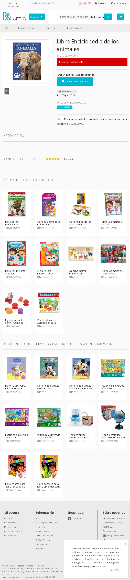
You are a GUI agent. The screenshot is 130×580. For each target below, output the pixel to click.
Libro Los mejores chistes (111, 223)
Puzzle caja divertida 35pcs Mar (16, 436)
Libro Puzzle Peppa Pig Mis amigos (16, 387)
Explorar (34, 16)
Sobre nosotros (43, 531)
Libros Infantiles (74, 27)
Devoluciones (42, 544)
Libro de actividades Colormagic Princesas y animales (48, 224)
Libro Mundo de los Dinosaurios (80, 223)
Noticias (39, 548)
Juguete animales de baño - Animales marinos (16, 322)
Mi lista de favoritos (13, 531)
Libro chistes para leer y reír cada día (15, 485)
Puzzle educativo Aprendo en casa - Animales (47, 322)
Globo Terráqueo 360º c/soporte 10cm (113, 436)
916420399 (111, 531)
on (47, 159)
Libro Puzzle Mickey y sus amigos (48, 387)
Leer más (115, 569)
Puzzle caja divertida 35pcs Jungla (48, 436)
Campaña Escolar (26, 27)
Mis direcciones (11, 527)
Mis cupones (10, 535)
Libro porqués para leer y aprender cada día (48, 486)
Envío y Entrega (43, 540)
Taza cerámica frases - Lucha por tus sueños (79, 437)
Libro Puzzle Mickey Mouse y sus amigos (80, 387)
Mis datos (8, 518)
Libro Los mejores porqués (15, 272)
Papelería (50, 27)
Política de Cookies (44, 535)
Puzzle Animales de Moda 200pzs (112, 272)
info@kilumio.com (115, 535)
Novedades (13, 3)
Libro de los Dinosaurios (11, 223)
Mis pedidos (9, 522)
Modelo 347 (13, 6)
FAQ (38, 518)
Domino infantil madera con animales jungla (77, 273)
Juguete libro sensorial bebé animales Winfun (46, 273)
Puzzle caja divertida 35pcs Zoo (112, 387)
